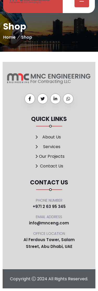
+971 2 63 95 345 (49, 206)
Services (51, 146)
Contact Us (51, 166)
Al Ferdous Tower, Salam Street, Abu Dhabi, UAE (49, 243)
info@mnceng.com (49, 223)
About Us (51, 137)
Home (9, 37)
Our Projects (52, 156)
